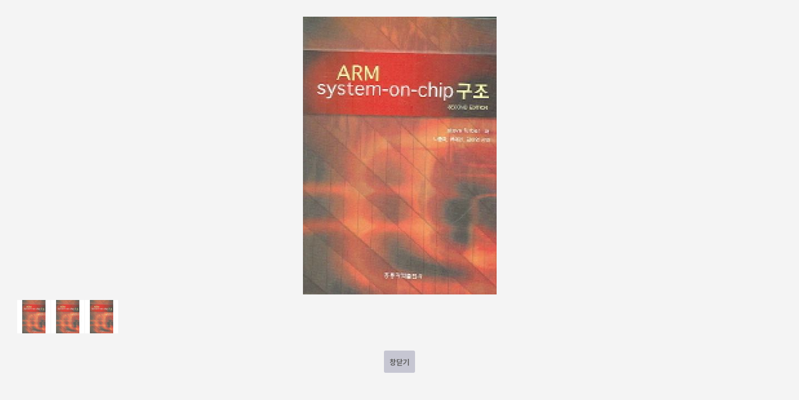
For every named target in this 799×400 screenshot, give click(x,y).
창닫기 (399, 362)
